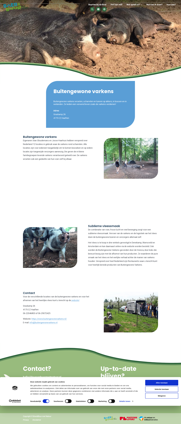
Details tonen (124, 419)
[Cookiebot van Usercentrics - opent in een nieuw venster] (15, 419)
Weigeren (162, 414)
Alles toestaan (162, 401)
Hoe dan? (151, 7)
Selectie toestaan (162, 407)
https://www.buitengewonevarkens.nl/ (49, 319)
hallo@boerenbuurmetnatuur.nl (42, 377)
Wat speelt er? (114, 7)
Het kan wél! (98, 7)
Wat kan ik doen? (135, 7)
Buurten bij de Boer (79, 7)
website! (75, 300)
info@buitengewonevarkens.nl (43, 322)
